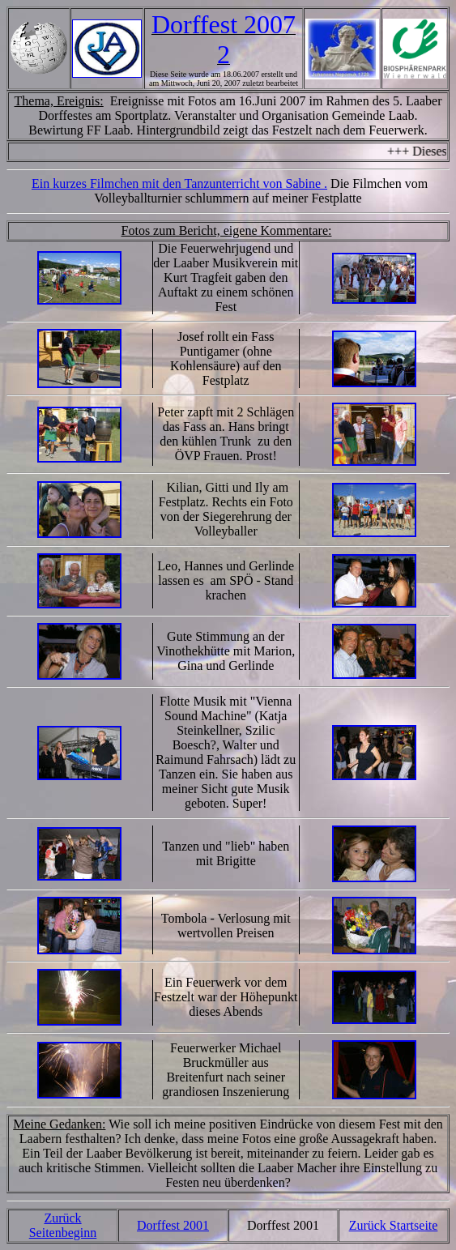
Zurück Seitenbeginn (63, 1225)
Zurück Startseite (393, 1225)
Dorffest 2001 (173, 1225)
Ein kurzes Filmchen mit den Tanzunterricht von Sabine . (179, 183)
